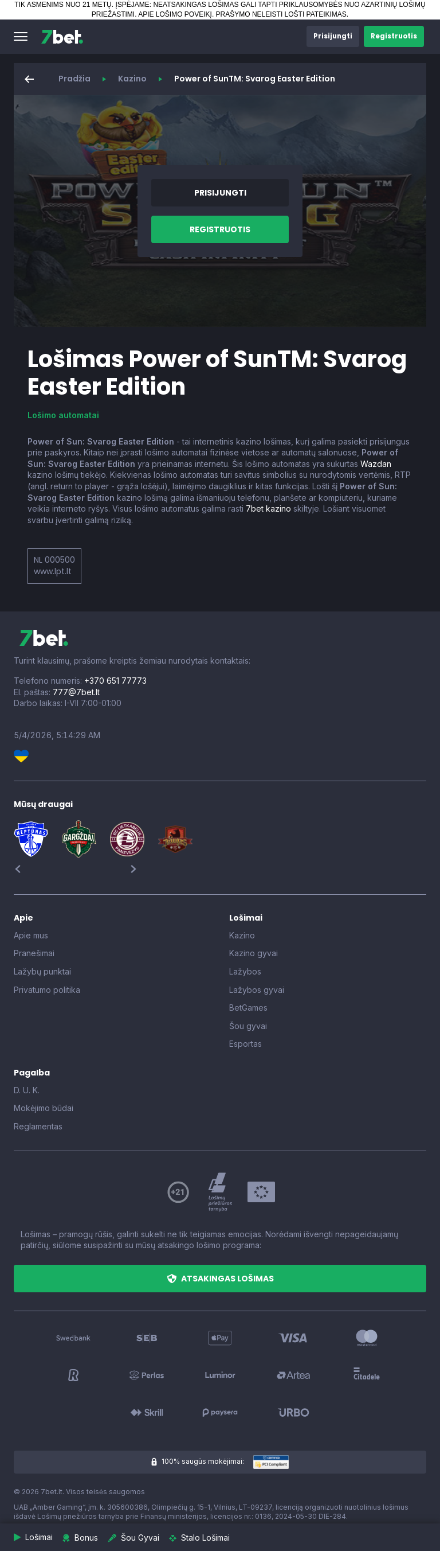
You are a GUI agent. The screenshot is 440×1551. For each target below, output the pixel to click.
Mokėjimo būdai (43, 1108)
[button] (21, 37)
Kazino (132, 78)
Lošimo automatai (63, 415)
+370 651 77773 (115, 680)
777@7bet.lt (76, 692)
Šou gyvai (248, 1026)
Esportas (245, 1044)
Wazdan (375, 464)
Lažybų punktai (42, 971)
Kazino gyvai (253, 953)
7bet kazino (268, 508)
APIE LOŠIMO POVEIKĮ (175, 14)
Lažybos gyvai (256, 990)
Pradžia (74, 78)
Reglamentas (38, 1126)
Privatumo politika (47, 990)
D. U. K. (27, 1090)
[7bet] (62, 37)
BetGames (248, 1007)
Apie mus (31, 935)
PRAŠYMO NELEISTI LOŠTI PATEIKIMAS (281, 14)
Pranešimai (34, 953)
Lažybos (245, 971)
